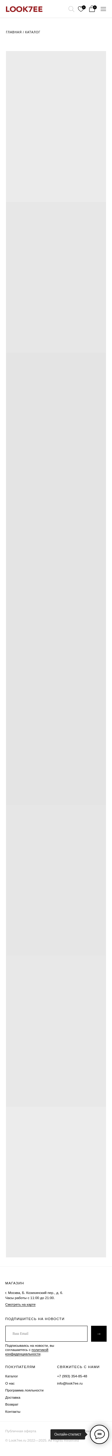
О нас (10, 1383)
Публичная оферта (20, 1431)
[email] (46, 1334)
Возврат (12, 1404)
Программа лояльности (24, 1390)
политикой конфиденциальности (26, 1352)
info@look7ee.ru (70, 1383)
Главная (14, 32)
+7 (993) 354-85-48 (72, 1376)
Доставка (12, 1397)
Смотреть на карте (20, 1304)
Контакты (13, 1411)
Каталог (32, 32)
